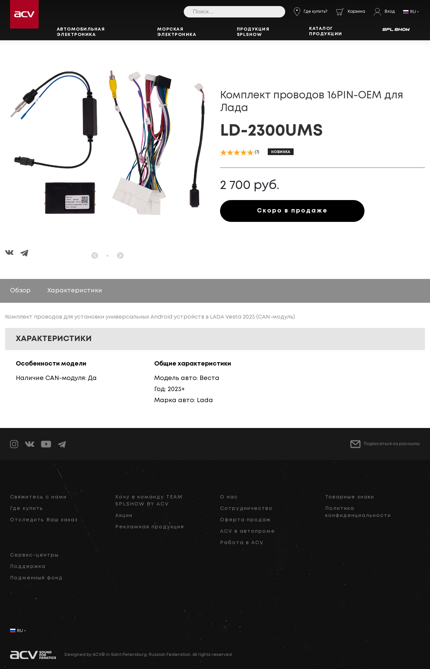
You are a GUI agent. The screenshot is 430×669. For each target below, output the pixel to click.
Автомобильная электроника (81, 32)
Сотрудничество (246, 508)
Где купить (26, 508)
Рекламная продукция (149, 527)
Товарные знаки (349, 497)
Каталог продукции (325, 31)
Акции (124, 515)
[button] (107, 256)
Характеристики (74, 290)
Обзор (20, 290)
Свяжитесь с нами (38, 497)
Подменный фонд (36, 578)
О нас (229, 497)
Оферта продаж (245, 520)
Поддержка (28, 566)
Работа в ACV (242, 542)
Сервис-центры (34, 555)
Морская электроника (177, 32)
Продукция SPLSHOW (253, 32)
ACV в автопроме (247, 531)
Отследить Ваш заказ (44, 520)
